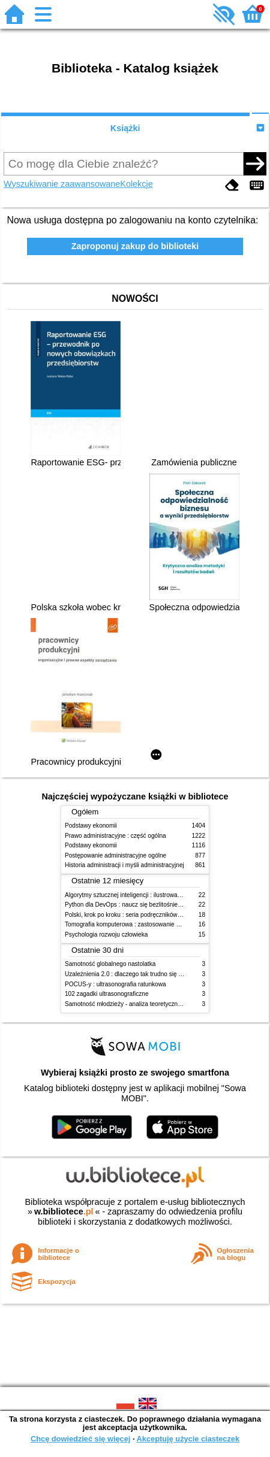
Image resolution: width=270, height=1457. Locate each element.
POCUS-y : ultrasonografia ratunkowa (115, 984)
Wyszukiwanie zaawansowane (62, 184)
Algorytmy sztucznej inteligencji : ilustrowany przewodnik (140, 895)
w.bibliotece (64, 1211)
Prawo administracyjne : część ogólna (115, 835)
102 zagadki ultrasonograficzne (107, 993)
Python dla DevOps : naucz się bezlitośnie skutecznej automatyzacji (156, 904)
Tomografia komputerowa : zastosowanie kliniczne (132, 924)
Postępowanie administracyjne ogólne (115, 855)
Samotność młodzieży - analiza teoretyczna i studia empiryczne (150, 1004)
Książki (125, 128)
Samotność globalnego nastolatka (110, 964)
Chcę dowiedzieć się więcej (80, 1438)
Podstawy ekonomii (91, 825)
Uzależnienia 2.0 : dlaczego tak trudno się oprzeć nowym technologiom (160, 974)
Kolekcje (136, 184)
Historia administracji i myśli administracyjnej (124, 865)
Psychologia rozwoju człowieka (106, 934)
